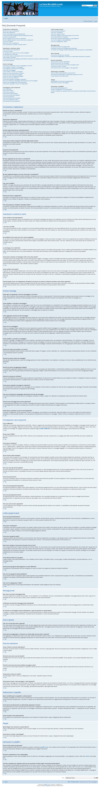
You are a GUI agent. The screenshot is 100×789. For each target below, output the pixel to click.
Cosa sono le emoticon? (9, 92)
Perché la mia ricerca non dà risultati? (60, 63)
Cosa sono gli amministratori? (58, 31)
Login (95, 21)
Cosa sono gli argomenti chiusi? (10, 99)
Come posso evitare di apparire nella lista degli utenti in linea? (18, 35)
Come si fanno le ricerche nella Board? (60, 61)
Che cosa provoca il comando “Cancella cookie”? (15, 44)
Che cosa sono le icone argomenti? (11, 101)
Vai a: (63, 777)
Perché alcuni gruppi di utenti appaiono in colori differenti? (65, 38)
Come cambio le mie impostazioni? (11, 49)
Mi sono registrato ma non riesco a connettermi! (14, 38)
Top (5, 115)
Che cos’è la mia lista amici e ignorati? (60, 55)
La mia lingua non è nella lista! (10, 54)
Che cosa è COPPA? (8, 41)
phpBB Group (44, 747)
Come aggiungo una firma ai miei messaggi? (14, 68)
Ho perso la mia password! (9, 37)
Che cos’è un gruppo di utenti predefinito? (61, 40)
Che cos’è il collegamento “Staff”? (59, 41)
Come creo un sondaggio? (9, 70)
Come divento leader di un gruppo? (59, 37)
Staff (69, 781)
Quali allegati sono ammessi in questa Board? (62, 81)
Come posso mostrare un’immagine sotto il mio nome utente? (18, 55)
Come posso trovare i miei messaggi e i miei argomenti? (64, 67)
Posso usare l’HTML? (8, 90)
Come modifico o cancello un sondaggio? (13, 71)
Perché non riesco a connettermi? (11, 31)
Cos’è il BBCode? (7, 89)
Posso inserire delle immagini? (10, 93)
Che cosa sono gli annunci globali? (11, 95)
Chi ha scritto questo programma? (59, 88)
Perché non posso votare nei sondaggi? (12, 74)
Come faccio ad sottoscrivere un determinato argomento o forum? (67, 74)
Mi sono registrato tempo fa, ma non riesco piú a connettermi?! (18, 40)
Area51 (87, 756)
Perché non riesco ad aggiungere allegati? (13, 76)
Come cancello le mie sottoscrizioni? (60, 76)
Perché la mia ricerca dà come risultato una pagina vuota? (65, 64)
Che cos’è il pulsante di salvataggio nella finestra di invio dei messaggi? (20, 80)
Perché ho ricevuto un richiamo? (11, 77)
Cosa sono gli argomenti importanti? (11, 98)
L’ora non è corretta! (8, 51)
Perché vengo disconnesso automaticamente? (14, 34)
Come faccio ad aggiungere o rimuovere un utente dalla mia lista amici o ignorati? (70, 56)
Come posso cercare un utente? (59, 66)
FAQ (85, 21)
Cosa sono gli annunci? (8, 96)
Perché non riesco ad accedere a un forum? (13, 73)
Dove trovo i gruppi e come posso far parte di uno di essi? (65, 35)
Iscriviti (90, 21)
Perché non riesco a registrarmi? (11, 43)
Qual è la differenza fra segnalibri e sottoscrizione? (63, 73)
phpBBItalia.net (48, 785)
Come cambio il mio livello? (9, 57)
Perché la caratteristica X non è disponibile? (61, 89)
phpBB (45, 784)
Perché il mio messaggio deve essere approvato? (15, 82)
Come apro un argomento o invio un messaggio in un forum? (17, 65)
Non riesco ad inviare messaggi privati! (60, 46)
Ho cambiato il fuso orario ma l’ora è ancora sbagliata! (16, 52)
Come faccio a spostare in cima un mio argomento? (15, 83)
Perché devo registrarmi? (9, 32)
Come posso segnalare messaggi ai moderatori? (14, 79)
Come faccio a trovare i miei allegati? (60, 82)
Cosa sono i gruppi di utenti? (58, 34)
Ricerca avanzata (93, 7)
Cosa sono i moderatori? (57, 32)
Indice (6, 18)
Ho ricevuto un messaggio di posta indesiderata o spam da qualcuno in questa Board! (71, 49)
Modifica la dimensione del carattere (95, 18)
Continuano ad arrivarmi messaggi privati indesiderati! (64, 48)
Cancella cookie (75, 781)
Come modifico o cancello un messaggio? (13, 67)
